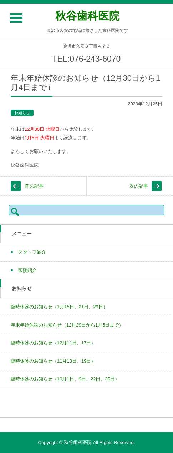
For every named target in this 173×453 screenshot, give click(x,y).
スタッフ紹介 (32, 252)
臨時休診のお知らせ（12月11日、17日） (53, 342)
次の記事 (138, 186)
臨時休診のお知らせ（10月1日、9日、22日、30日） (65, 379)
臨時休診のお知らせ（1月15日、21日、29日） (59, 306)
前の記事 (34, 186)
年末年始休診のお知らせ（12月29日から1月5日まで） (67, 325)
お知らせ (22, 113)
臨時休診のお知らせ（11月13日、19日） (53, 361)
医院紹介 (27, 270)
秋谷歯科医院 (87, 16)
